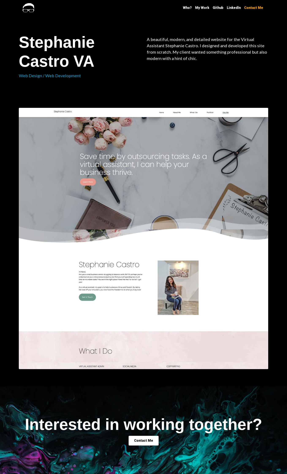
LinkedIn (234, 8)
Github (218, 8)
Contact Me (253, 8)
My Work (202, 8)
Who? (187, 8)
